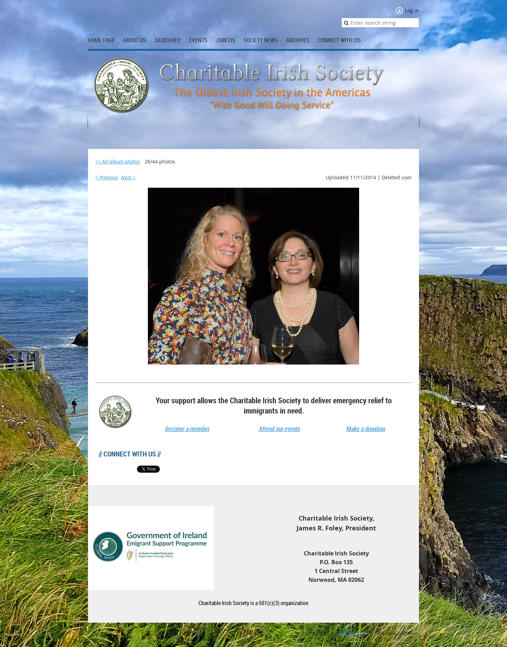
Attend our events (279, 428)
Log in (412, 10)
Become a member (187, 428)
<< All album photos (117, 161)
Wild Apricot (351, 633)
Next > (128, 177)
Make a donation (365, 428)
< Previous (106, 177)
